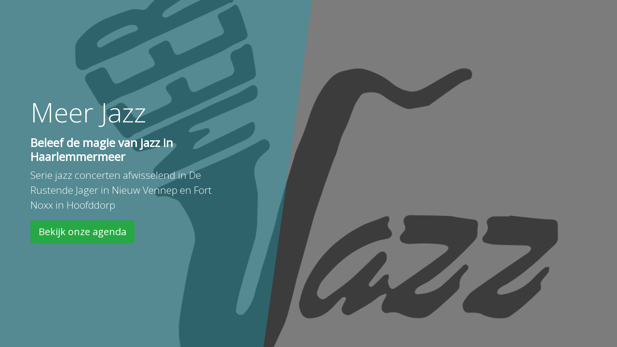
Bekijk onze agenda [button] (82, 231)
